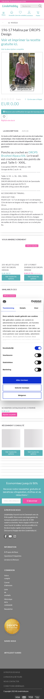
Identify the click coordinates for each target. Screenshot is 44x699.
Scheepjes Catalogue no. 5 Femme (18, 408)
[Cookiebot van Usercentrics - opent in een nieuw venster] (31, 301)
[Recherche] (40, 6)
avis (18, 99)
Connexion (29, 13)
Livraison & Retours (11, 560)
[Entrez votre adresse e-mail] (11, 501)
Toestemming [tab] (8, 308)
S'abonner (32, 500)
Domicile (12, 13)
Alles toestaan (22, 380)
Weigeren (22, 395)
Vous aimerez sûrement (14, 239)
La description (10, 131)
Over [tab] (36, 308)
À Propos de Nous (11, 552)
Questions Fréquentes (12, 556)
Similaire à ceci (9, 289)
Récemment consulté (13, 425)
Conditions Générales (14, 686)
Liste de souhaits (20, 13)
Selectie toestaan (22, 388)
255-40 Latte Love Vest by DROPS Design (10, 267)
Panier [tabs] (38, 13)
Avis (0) (25, 131)
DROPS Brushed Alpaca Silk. (19, 154)
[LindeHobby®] (10, 5)
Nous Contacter (11, 681)
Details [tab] (23, 308)
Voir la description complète (12, 49)
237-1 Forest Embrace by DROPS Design (33, 267)
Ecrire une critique (34, 99)
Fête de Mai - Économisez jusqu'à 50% (14, 1)
